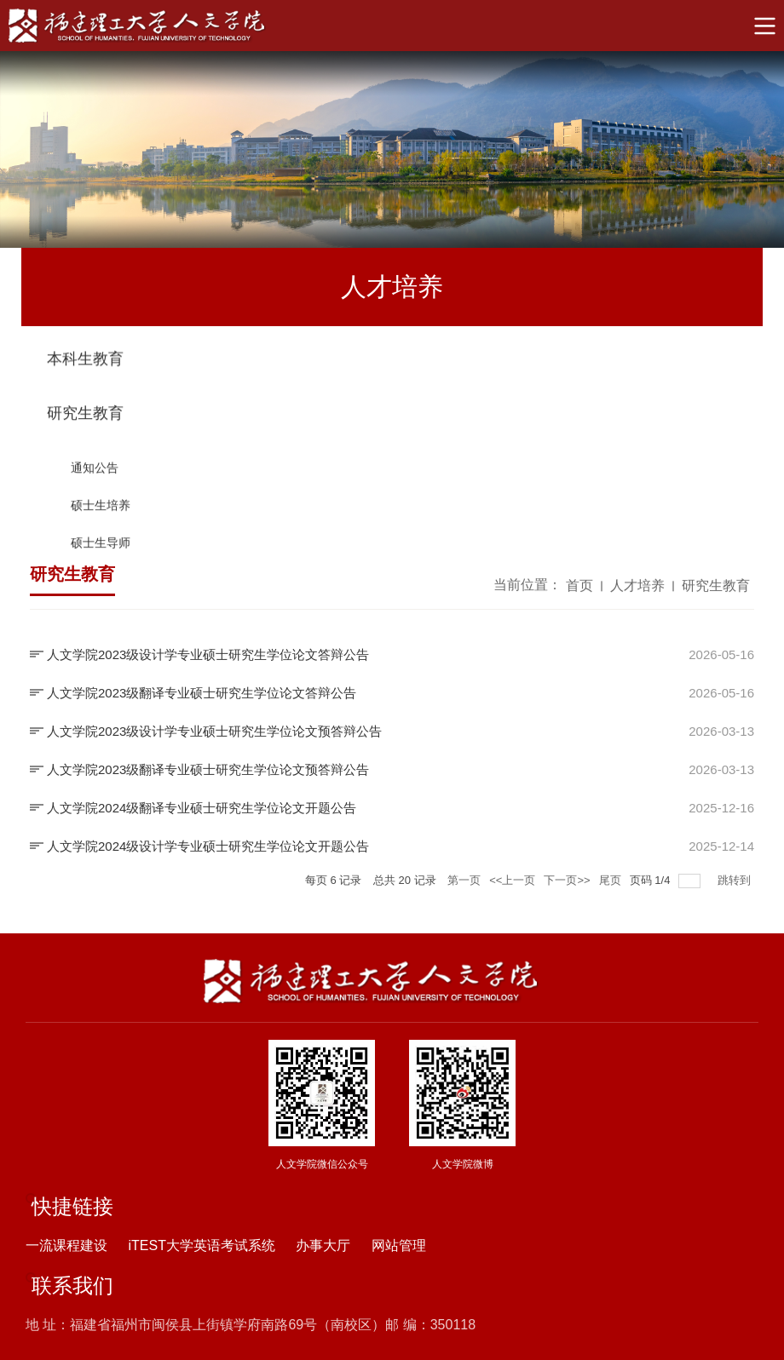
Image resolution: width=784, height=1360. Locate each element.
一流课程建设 (66, 1245)
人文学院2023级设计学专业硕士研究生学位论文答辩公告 (208, 654)
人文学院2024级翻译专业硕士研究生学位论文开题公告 (201, 808)
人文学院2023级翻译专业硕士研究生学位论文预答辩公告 (208, 769)
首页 (579, 588)
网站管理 (399, 1245)
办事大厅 (323, 1245)
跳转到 (736, 880)
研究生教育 (85, 424)
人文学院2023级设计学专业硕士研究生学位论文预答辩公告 (214, 731)
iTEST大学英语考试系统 (201, 1245)
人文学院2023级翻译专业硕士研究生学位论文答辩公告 (201, 693)
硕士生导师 (100, 553)
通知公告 (94, 478)
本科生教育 (85, 361)
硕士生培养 (100, 516)
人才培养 (637, 588)
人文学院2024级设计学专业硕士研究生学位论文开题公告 (208, 846)
